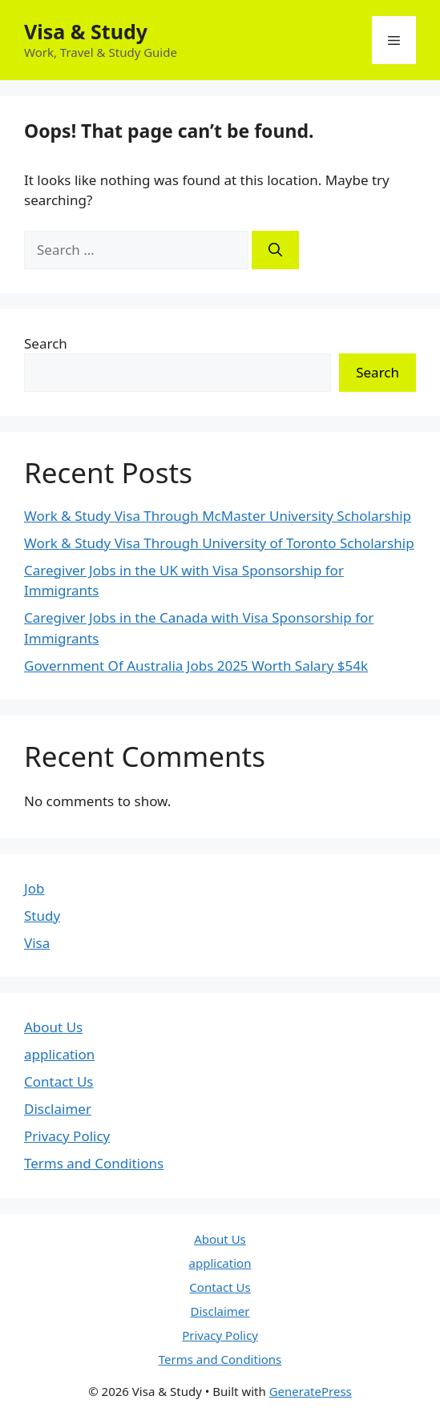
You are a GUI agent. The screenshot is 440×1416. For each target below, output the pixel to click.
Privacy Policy (67, 1136)
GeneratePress (310, 1391)
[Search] (275, 250)
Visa (37, 943)
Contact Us (59, 1081)
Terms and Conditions (93, 1163)
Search (45, 343)
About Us (53, 1027)
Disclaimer (57, 1108)
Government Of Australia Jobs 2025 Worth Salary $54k (196, 665)
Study (42, 915)
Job (34, 888)
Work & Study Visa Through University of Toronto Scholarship (219, 543)
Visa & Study (85, 31)
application (59, 1054)
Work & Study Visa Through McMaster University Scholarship (217, 515)
